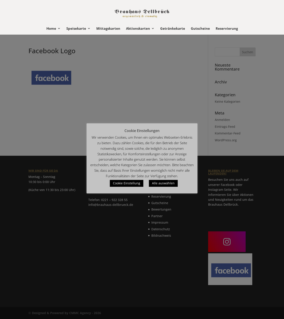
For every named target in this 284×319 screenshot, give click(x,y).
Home (51, 29)
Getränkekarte (172, 29)
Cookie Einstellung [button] (126, 183)
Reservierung (227, 29)
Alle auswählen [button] (163, 183)
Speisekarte (76, 29)
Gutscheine (200, 29)
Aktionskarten (138, 29)
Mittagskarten (108, 29)
